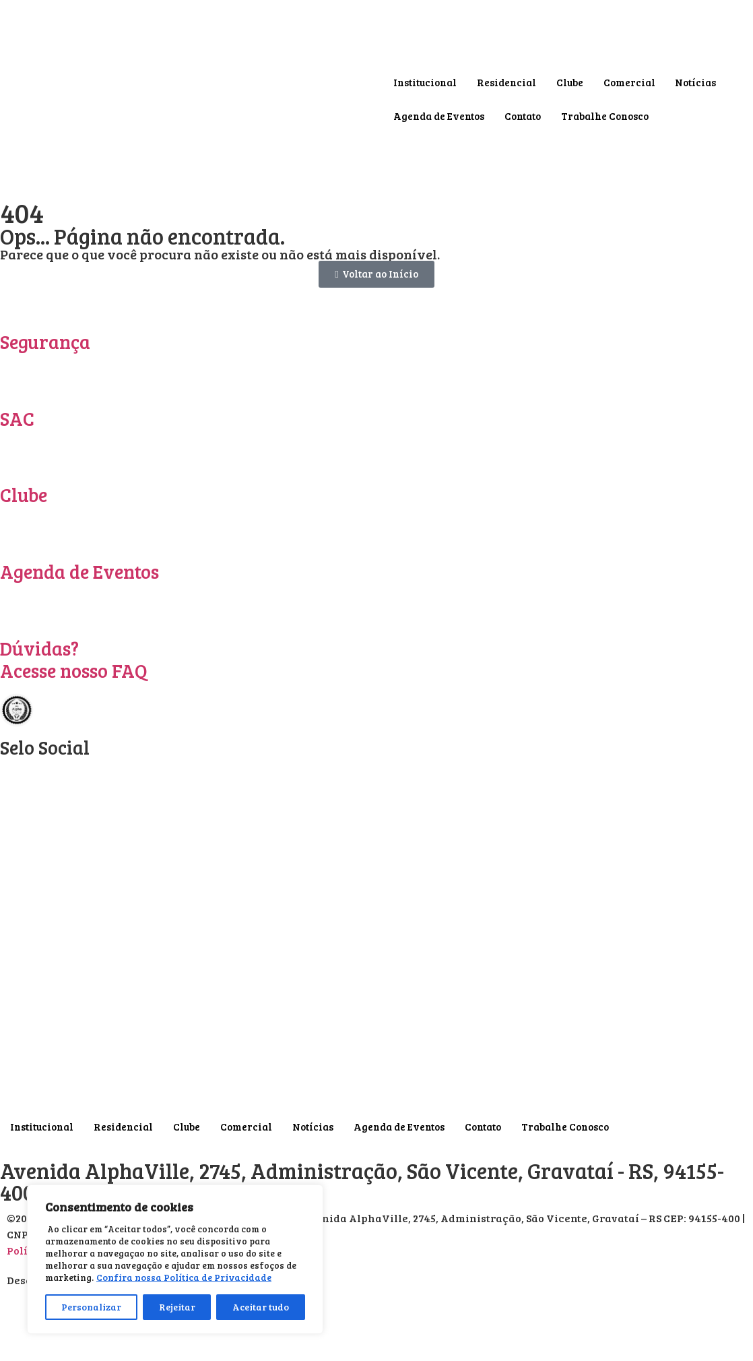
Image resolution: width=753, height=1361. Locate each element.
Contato (522, 116)
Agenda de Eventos (438, 116)
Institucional (425, 82)
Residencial (506, 82)
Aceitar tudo (260, 1306)
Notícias (696, 82)
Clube (569, 82)
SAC (17, 418)
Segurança (45, 341)
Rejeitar (177, 1306)
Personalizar (91, 1306)
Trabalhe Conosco (605, 116)
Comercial (629, 82)
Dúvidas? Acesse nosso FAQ (74, 659)
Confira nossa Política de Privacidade (183, 1277)
